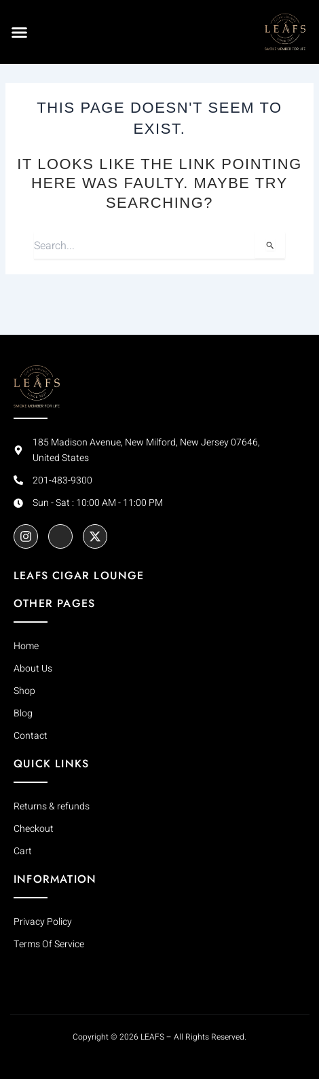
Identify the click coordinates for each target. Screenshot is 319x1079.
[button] (20, 32)
